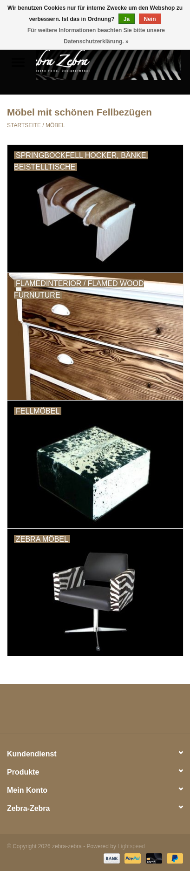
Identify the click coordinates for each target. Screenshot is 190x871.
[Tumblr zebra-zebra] (128, 712)
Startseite (24, 125)
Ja (127, 19)
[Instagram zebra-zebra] (145, 712)
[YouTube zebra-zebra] (111, 712)
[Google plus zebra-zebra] (78, 712)
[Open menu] (18, 62)
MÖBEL (55, 125)
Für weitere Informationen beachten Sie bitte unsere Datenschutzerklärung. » (96, 36)
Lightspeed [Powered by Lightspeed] (131, 846)
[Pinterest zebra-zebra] (95, 712)
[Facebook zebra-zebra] (45, 712)
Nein (150, 19)
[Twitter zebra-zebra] (61, 712)
